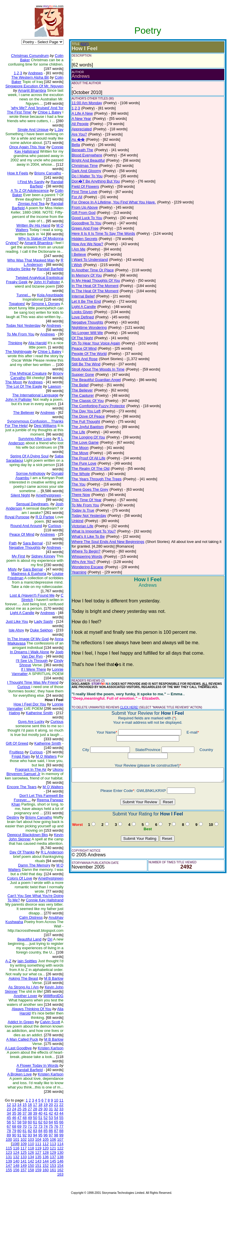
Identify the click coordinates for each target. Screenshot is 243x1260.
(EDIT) (80, 44)
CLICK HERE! (125, 707)
